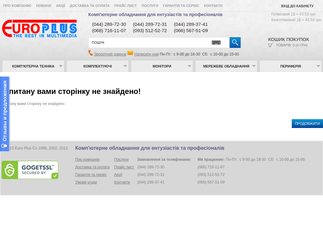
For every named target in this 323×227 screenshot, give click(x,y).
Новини (43, 6)
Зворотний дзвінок (110, 54)
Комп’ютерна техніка (33, 66)
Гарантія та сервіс (181, 6)
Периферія (290, 66)
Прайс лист (126, 6)
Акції (60, 6)
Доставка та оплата (89, 6)
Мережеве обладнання (226, 66)
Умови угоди (86, 182)
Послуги (150, 6)
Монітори (162, 66)
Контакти (213, 6)
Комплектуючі (98, 66)
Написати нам (146, 54)
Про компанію (17, 6)
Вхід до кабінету (297, 6)
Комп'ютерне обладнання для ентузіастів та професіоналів (155, 14)
